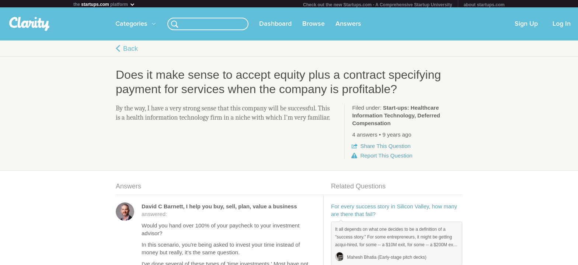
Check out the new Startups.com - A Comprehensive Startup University (377, 4)
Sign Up (526, 25)
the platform (104, 4)
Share (385, 147)
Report (386, 157)
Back (130, 50)
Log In (562, 25)
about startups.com (484, 4)
